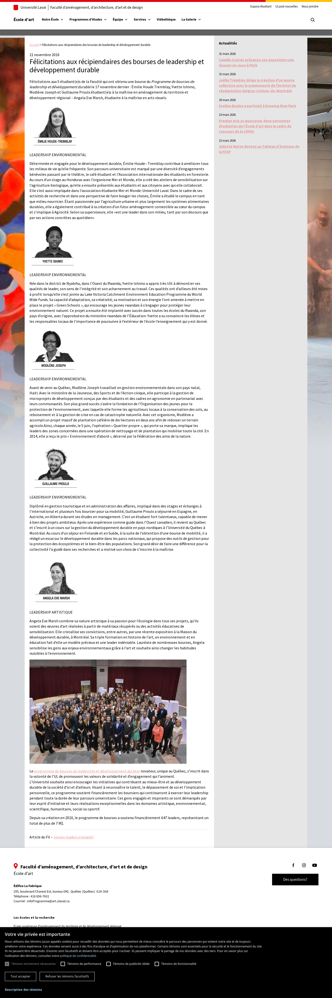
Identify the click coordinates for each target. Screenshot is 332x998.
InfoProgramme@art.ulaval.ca (48, 901)
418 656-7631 (40, 896)
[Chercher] (312, 20)
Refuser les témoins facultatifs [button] (67, 976)
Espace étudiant (261, 7)
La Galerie (191, 19)
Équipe (120, 19)
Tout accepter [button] (20, 976)
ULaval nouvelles (286, 7)
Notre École (53, 19)
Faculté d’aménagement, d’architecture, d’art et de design (96, 7)
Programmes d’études (88, 19)
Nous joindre (310, 7)
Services (142, 19)
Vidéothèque (166, 19)
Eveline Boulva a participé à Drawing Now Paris (257, 105)
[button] (23, 989)
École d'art (24, 20)
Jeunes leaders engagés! (73, 837)
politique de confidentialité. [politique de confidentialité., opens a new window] (78, 956)
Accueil (34, 45)
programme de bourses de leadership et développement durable (87, 771)
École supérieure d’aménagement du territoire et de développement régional (67, 926)
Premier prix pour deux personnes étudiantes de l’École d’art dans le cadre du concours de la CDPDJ (255, 126)
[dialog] (166, 962)
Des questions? (295, 879)
